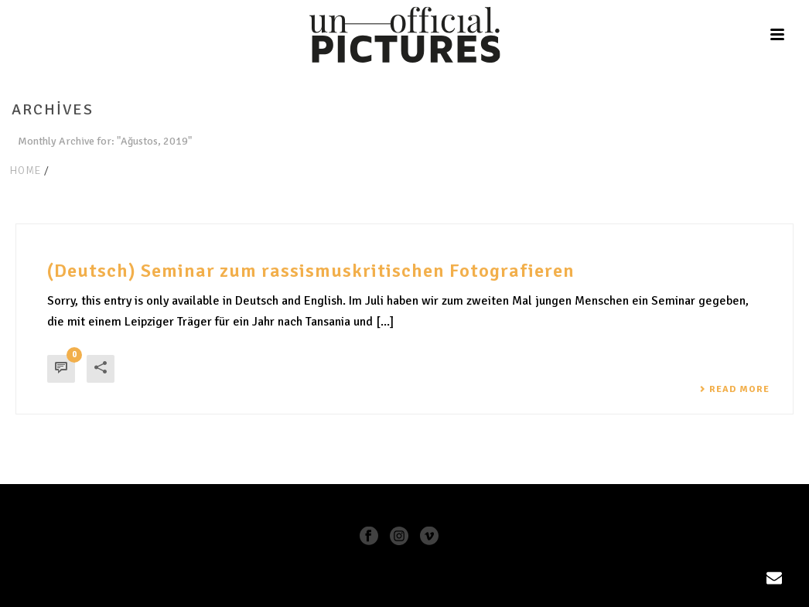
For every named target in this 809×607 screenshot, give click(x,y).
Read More (734, 389)
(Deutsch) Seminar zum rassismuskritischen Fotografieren (311, 270)
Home (25, 170)
